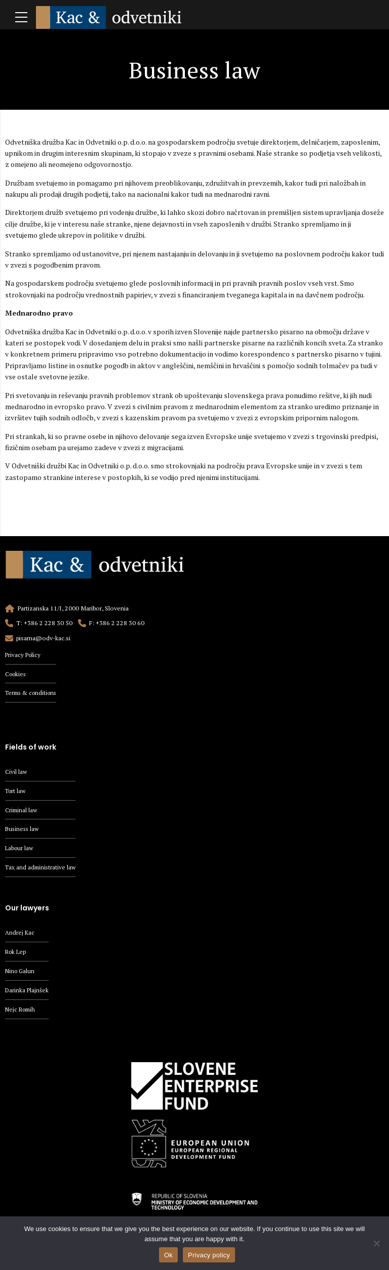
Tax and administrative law (41, 869)
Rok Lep (16, 954)
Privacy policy (209, 1255)
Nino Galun (20, 974)
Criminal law (21, 811)
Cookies (16, 674)
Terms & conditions (33, 693)
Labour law (20, 850)
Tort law (16, 791)
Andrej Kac (20, 935)
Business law (23, 830)
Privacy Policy (24, 654)
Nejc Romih (21, 1013)
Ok (168, 1255)
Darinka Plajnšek (27, 993)
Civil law (16, 772)
